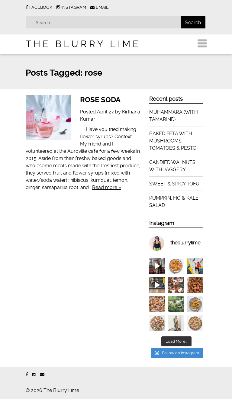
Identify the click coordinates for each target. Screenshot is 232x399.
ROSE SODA (100, 100)
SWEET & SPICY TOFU (174, 184)
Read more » (106, 187)
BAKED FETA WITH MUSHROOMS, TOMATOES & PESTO (172, 141)
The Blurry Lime (83, 44)
